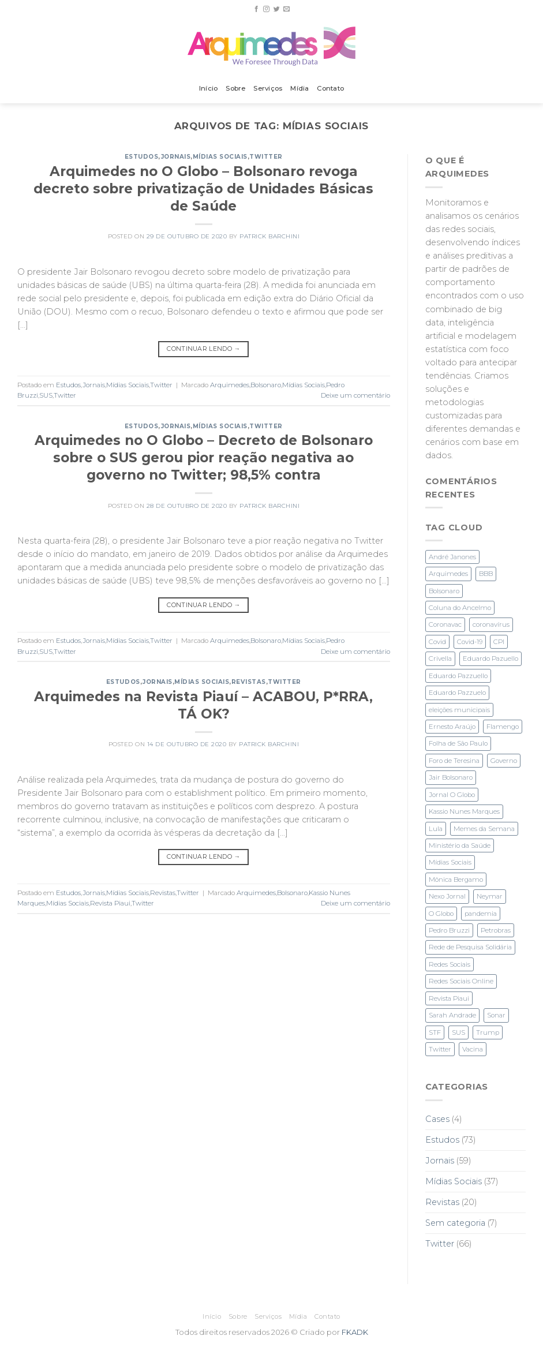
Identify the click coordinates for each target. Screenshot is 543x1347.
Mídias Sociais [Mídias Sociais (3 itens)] (450, 862)
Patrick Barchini (269, 236)
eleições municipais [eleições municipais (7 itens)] (459, 710)
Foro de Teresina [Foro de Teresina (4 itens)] (454, 761)
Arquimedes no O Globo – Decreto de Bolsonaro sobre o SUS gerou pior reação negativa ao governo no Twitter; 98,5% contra (204, 457)
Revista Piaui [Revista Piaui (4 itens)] (449, 998)
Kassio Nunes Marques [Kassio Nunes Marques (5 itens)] (464, 811)
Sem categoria (455, 1223)
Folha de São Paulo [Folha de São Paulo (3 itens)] (458, 743)
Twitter (266, 156)
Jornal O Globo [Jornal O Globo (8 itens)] (452, 795)
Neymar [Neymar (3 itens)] (490, 896)
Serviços (267, 88)
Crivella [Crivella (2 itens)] (440, 658)
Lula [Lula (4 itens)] (436, 829)
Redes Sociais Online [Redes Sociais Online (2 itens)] (461, 981)
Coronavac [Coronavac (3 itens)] (445, 624)
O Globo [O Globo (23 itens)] (441, 914)
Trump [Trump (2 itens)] (487, 1032)
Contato (330, 88)
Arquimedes (229, 385)
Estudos (142, 156)
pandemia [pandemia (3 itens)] (481, 914)
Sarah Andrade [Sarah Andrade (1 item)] (452, 1015)
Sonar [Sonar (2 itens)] (496, 1015)
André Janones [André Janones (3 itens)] (452, 557)
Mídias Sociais (220, 156)
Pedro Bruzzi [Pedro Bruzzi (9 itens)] (449, 930)
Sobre (235, 88)
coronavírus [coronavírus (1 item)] (491, 624)
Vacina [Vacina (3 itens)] (472, 1049)
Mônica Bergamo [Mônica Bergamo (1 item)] (456, 879)
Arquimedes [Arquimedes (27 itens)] (448, 574)
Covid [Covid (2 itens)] (437, 642)
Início (208, 88)
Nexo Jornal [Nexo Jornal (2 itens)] (447, 896)
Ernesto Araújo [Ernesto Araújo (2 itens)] (452, 727)
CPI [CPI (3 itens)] (498, 642)
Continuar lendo (203, 349)
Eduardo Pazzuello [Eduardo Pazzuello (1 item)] (458, 676)
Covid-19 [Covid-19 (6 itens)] (469, 642)
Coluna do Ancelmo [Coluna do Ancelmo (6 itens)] (460, 608)
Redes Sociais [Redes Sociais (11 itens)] (449, 964)
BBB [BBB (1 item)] (486, 574)
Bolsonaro (265, 385)
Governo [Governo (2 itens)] (503, 761)
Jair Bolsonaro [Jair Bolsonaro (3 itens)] (451, 777)
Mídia (299, 88)
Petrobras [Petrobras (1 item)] (496, 930)
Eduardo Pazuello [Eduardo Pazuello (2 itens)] (490, 658)
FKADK (355, 1332)
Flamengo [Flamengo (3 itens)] (502, 727)
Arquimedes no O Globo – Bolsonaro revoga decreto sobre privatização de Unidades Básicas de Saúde (203, 188)
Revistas (248, 682)
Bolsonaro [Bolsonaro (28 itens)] (444, 591)
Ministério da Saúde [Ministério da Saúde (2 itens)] (459, 845)
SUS (46, 395)
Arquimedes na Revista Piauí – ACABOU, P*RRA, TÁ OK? (203, 705)
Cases (437, 1119)
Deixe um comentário (355, 395)
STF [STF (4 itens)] (435, 1032)
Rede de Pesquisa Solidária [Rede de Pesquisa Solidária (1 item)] (470, 947)
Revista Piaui (110, 903)
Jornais (176, 156)
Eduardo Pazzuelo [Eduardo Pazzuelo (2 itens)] (457, 693)
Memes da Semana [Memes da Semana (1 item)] (484, 829)
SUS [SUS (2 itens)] (458, 1032)
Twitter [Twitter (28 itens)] (440, 1049)
